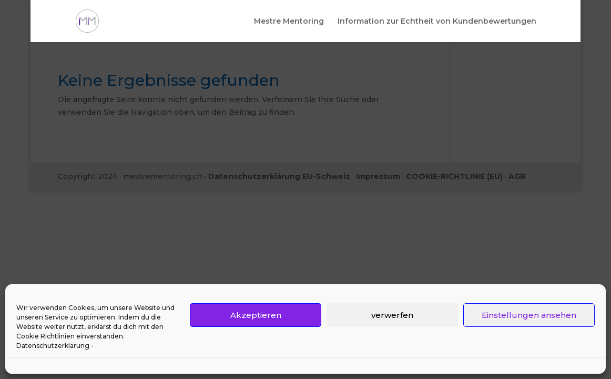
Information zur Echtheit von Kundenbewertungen (437, 21)
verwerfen (392, 315)
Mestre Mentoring (289, 21)
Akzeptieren (255, 315)
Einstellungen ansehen (529, 315)
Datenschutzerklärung (52, 346)
